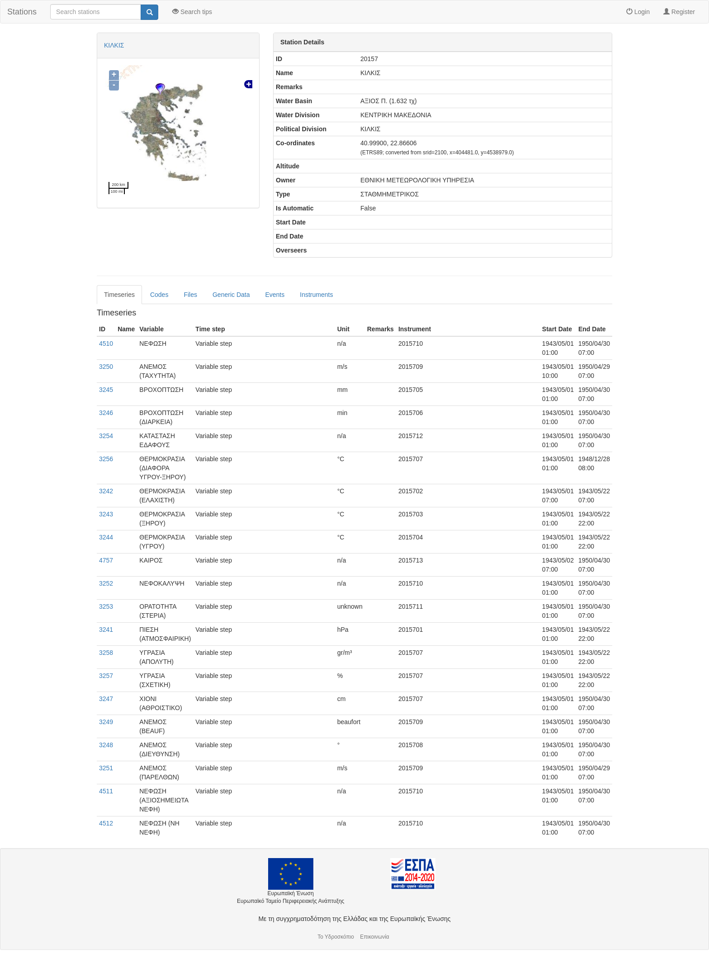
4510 (106, 343)
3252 (106, 583)
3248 (106, 745)
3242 (106, 491)
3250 (106, 366)
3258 (106, 652)
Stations (22, 11)
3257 (106, 675)
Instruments (316, 294)
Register (679, 11)
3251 (106, 768)
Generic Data (231, 294)
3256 (106, 459)
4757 (106, 560)
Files (190, 294)
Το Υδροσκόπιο (335, 937)
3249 (106, 721)
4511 (106, 791)
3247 (106, 698)
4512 (106, 823)
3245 (106, 389)
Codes (159, 294)
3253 (106, 606)
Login (638, 11)
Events (274, 294)
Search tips (192, 11)
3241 (106, 629)
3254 (106, 435)
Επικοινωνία (374, 937)
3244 (106, 537)
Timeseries (119, 294)
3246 (106, 412)
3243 (106, 514)
